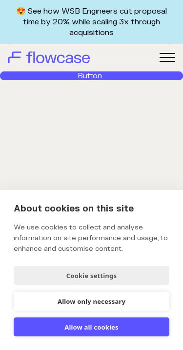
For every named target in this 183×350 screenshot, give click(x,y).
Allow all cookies (91, 327)
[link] (91, 75)
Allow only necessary (91, 301)
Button (90, 76)
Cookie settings (91, 275)
